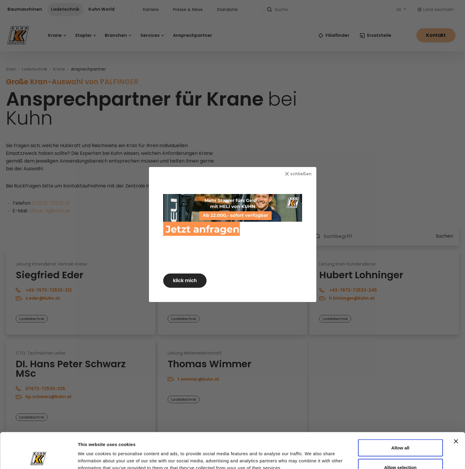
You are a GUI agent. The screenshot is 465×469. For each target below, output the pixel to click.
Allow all (400, 414)
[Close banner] (456, 408)
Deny (400, 453)
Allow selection (400, 433)
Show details (324, 453)
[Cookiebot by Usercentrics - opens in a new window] (38, 457)
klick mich (185, 280)
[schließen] (298, 174)
